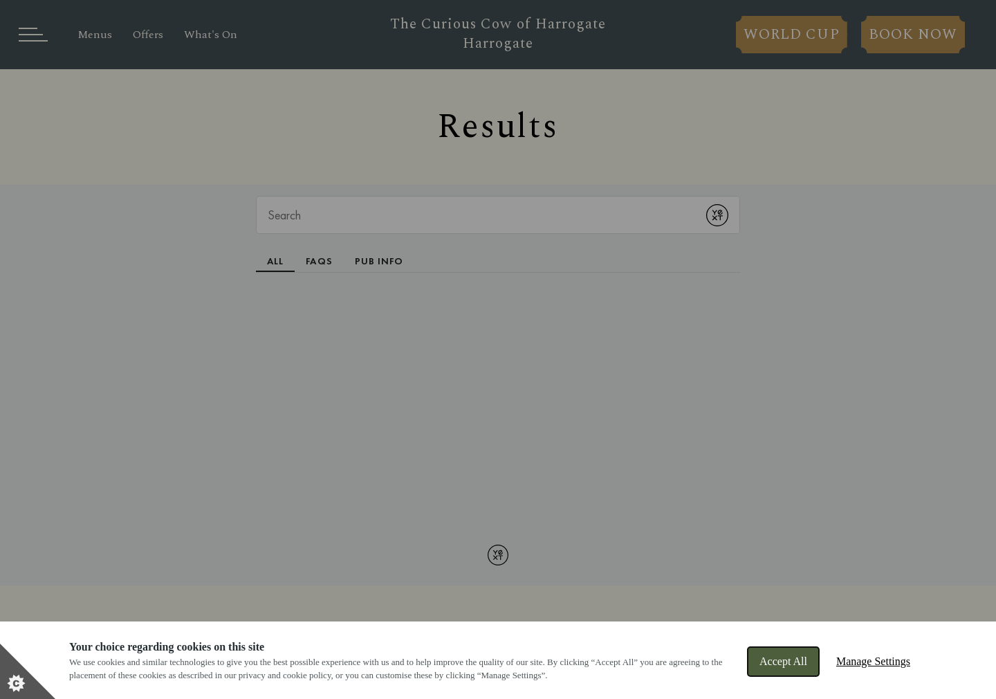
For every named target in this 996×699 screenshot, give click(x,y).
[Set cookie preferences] (27, 671)
